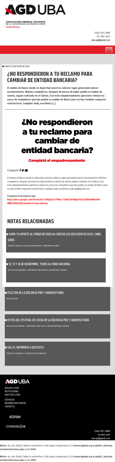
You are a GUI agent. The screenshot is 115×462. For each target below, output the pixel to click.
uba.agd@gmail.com (100, 40)
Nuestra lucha (12, 394)
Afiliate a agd (12, 388)
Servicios (10, 399)
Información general (15, 403)
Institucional (12, 391)
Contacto (10, 406)
